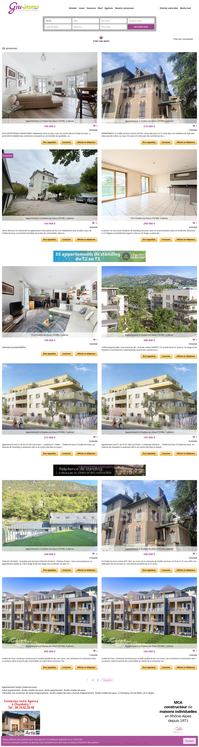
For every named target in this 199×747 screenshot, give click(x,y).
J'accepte (189, 741)
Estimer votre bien (169, 8)
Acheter (73, 8)
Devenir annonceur (124, 8)
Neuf (100, 8)
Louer (82, 8)
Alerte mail (185, 8)
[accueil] (38, 8)
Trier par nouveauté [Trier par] (185, 39)
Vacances (91, 8)
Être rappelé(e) (49, 142)
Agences (109, 8)
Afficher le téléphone (86, 142)
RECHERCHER (141, 26)
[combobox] (58, 20)
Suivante (107, 680)
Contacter (66, 142)
